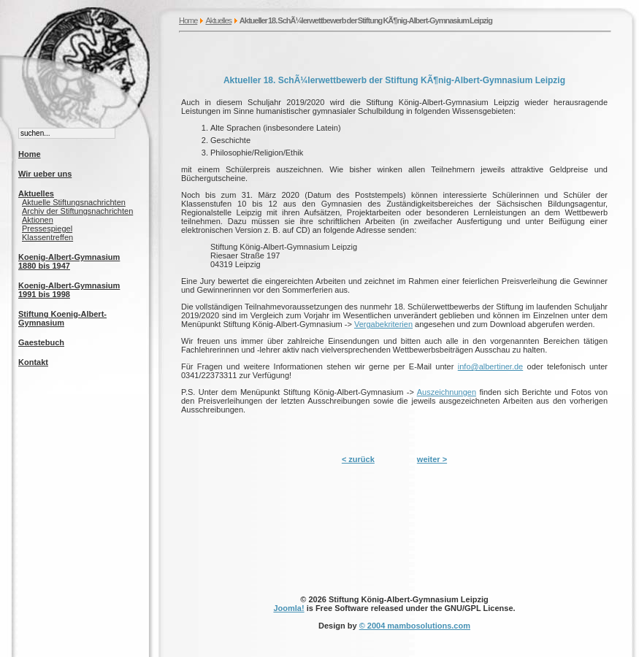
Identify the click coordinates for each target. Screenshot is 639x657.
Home (188, 20)
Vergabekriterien (383, 324)
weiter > (432, 459)
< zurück (358, 459)
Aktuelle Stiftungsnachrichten (74, 202)
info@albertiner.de (490, 366)
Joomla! (288, 608)
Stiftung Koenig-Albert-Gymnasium (62, 318)
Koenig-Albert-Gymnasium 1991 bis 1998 (69, 290)
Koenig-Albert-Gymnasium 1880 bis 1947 (69, 261)
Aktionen (37, 219)
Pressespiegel (47, 228)
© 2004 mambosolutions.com (414, 625)
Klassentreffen (47, 237)
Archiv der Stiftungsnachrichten (77, 211)
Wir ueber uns (45, 173)
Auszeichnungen (446, 392)
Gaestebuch (41, 342)
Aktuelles (218, 20)
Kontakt (33, 362)
